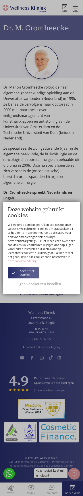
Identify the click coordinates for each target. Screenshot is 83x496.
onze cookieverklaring (22, 261)
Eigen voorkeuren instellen (39, 284)
